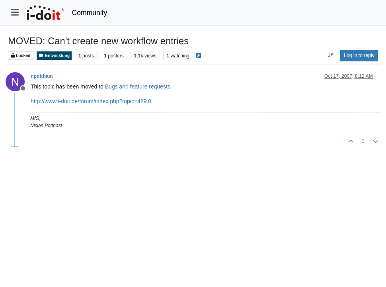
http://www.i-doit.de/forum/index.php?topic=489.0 (91, 101)
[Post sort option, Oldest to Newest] (330, 55)
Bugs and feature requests (137, 86)
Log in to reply (359, 55)
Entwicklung (54, 55)
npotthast (42, 76)
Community (89, 13)
